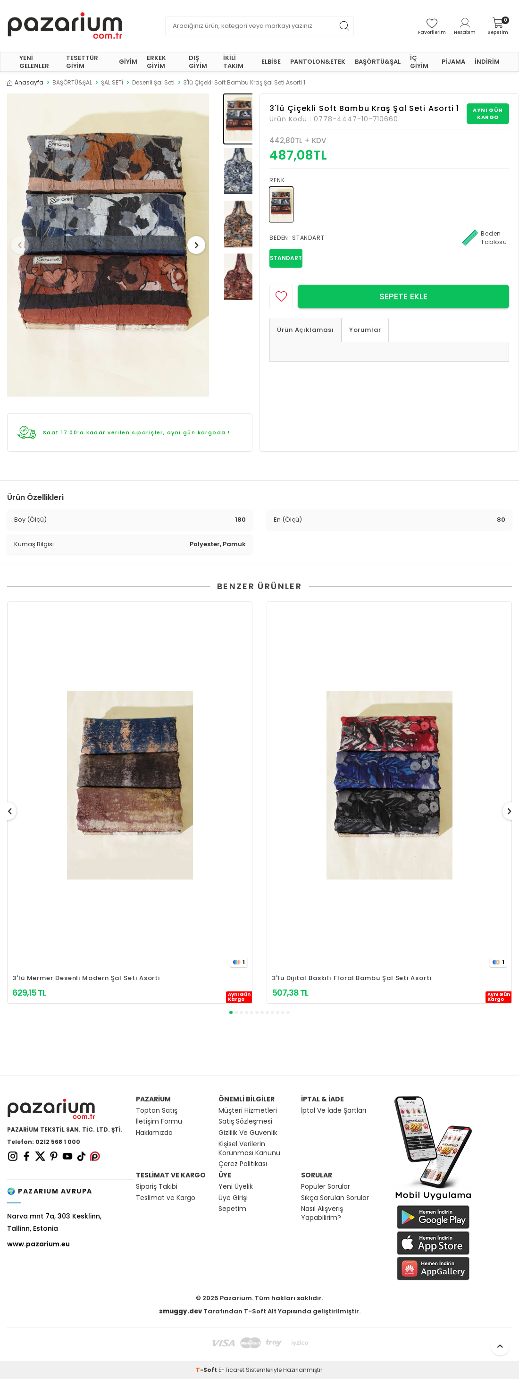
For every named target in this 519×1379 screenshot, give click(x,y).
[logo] (65, 26)
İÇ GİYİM (419, 61)
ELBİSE (271, 61)
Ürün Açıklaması (305, 329)
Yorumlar (365, 329)
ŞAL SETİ (112, 82)
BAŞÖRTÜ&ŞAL (378, 61)
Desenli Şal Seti (153, 82)
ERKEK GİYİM (156, 61)
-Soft (207, 1370)
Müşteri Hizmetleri (247, 1110)
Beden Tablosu (484, 237)
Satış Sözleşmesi (245, 1121)
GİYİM (128, 61)
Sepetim (232, 1208)
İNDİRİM (487, 61)
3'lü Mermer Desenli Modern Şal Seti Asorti (86, 977)
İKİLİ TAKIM (233, 61)
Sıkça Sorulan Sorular (335, 1197)
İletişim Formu (159, 1121)
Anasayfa (25, 82)
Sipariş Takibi (156, 1186)
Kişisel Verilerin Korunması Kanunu (249, 1149)
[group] (108, 245)
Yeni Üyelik (235, 1186)
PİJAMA (453, 61)
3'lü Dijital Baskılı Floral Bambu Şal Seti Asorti (352, 977)
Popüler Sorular (325, 1186)
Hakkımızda (154, 1132)
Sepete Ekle (403, 296)
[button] (23, 245)
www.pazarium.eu (38, 1244)
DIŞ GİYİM (198, 61)
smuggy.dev (180, 1311)
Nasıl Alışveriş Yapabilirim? (322, 1213)
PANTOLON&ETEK (317, 61)
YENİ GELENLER (34, 61)
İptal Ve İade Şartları (333, 1110)
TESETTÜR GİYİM (82, 61)
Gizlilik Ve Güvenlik (247, 1132)
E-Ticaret (231, 1370)
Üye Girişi (233, 1197)
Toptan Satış (156, 1110)
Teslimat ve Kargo (165, 1197)
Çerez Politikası (242, 1163)
